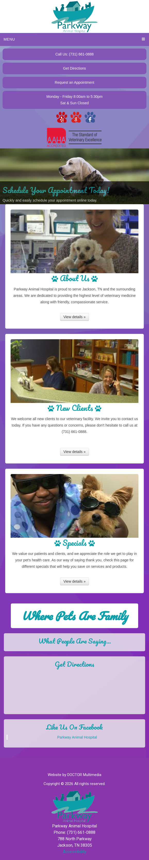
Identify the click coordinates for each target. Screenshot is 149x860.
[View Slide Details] (74, 176)
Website (54, 774)
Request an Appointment (74, 82)
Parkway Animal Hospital (77, 737)
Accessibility (74, 851)
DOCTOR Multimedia (84, 774)
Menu (9, 39)
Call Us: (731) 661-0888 (74, 54)
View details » (74, 317)
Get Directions (74, 68)
